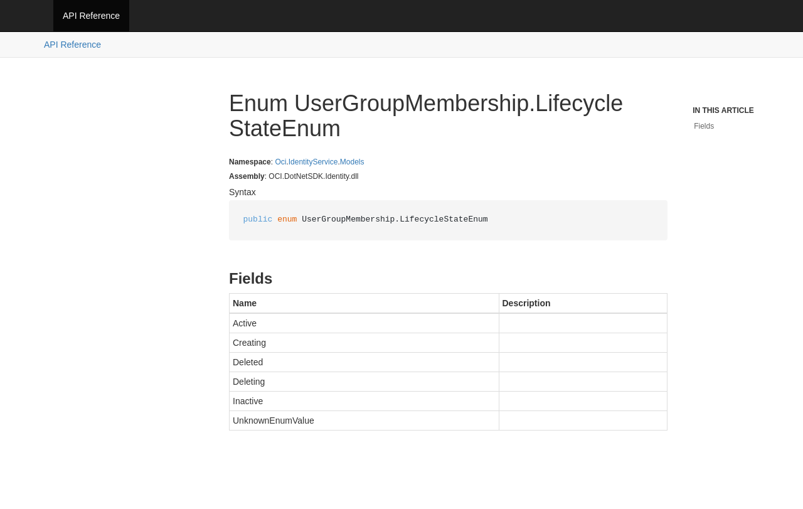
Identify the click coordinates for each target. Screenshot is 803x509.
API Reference (91, 16)
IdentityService (313, 162)
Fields (704, 126)
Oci (280, 162)
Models (352, 162)
